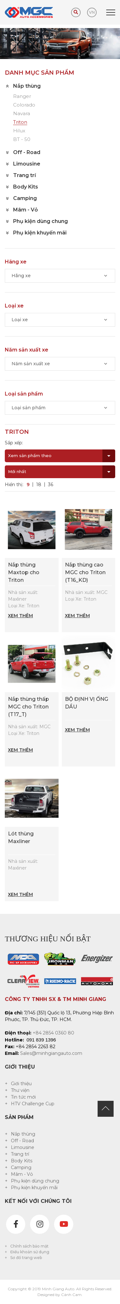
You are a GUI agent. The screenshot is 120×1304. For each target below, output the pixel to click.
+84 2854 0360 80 (53, 1033)
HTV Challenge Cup (32, 1104)
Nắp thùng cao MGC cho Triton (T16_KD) (85, 572)
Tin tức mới (23, 1097)
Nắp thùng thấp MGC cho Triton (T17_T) (28, 706)
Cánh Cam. (72, 1294)
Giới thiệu (21, 1083)
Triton (20, 122)
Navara (21, 113)
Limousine (22, 1147)
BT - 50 (21, 139)
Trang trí (20, 1154)
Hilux (19, 131)
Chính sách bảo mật (29, 1246)
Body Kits (21, 1161)
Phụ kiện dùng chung (35, 1181)
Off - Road (22, 1141)
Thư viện (20, 1090)
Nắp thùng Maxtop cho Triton (23, 572)
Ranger (22, 96)
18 (38, 484)
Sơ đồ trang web (26, 1257)
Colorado (24, 105)
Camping (21, 1167)
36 (50, 484)
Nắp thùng (23, 1134)
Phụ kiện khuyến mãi (34, 1187)
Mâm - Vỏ (22, 1174)
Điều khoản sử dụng (29, 1251)
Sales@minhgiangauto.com (51, 1053)
